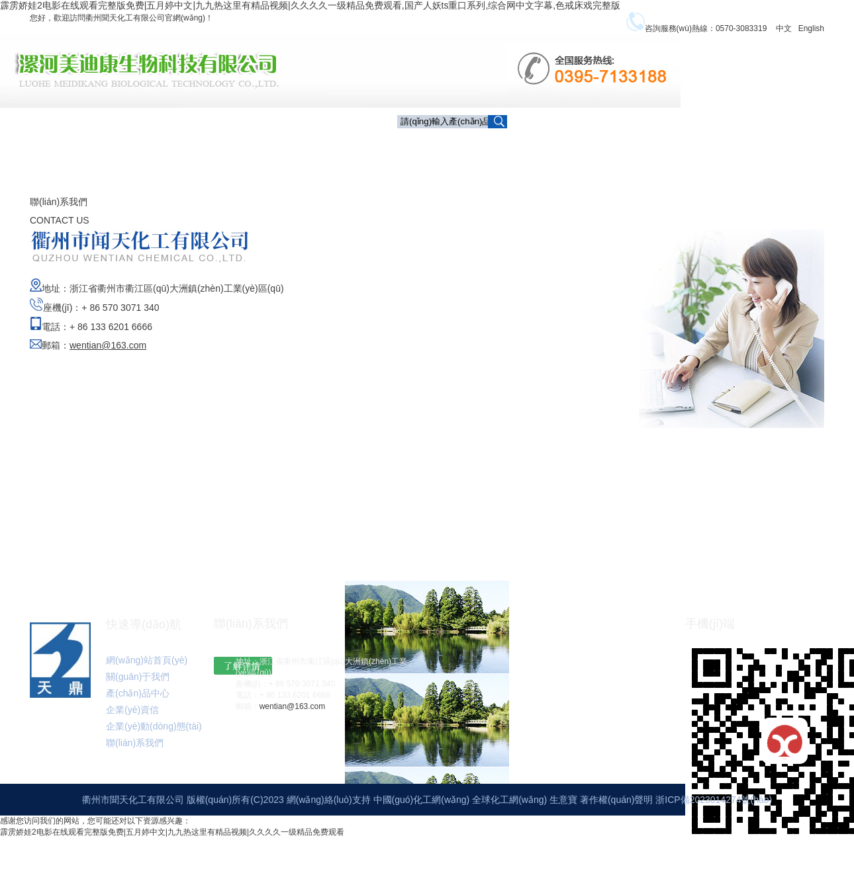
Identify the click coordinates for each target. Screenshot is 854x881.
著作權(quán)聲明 (617, 807)
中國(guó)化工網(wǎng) (421, 807)
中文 (784, 28)
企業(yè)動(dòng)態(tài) (756, 143)
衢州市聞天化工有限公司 (133, 807)
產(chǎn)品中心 (580, 145)
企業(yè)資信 (660, 143)
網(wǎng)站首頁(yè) (146, 668)
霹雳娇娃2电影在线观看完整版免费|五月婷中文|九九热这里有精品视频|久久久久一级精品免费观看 (172, 840)
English (811, 28)
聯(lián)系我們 (662, 170)
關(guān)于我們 (495, 143)
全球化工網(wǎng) (509, 807)
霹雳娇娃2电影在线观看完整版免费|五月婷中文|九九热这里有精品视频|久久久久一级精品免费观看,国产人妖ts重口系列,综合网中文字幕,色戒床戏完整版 (310, 5)
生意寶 (563, 807)
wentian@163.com (293, 714)
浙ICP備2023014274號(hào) (713, 807)
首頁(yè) (425, 143)
